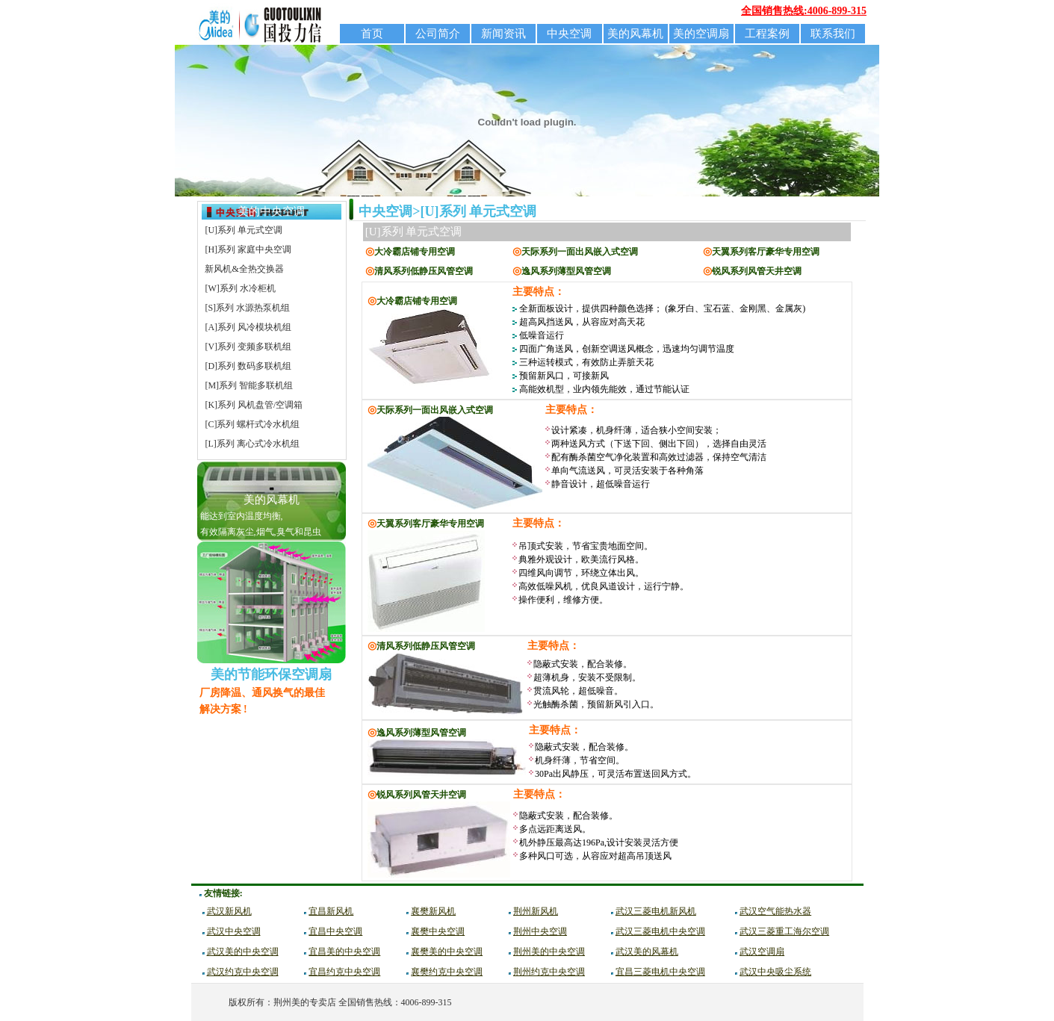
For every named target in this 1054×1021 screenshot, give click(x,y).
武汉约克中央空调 (243, 971)
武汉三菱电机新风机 (656, 911)
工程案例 (767, 34)
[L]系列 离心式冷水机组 (252, 443)
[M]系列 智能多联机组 (249, 385)
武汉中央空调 (234, 931)
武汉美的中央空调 (243, 951)
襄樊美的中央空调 (447, 951)
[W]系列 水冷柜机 (240, 288)
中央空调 (569, 34)
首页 (372, 34)
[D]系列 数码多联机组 (248, 366)
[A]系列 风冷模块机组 (248, 327)
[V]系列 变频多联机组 (248, 346)
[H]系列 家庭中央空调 (248, 249)
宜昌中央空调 (335, 931)
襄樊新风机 (433, 911)
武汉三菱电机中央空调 (660, 931)
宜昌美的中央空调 (344, 951)
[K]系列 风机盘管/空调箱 (254, 405)
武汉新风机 (229, 911)
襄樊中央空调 (438, 931)
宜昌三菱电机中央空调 (660, 971)
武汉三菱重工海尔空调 (784, 931)
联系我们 (832, 34)
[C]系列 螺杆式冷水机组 (252, 424)
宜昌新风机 (331, 911)
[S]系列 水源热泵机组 (247, 307)
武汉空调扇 (762, 951)
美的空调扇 (701, 34)
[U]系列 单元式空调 (243, 230)
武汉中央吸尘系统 (775, 971)
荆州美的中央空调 (549, 951)
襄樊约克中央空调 (447, 971)
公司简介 (437, 34)
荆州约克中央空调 (549, 971)
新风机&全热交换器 (244, 269)
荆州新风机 (535, 911)
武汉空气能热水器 (775, 911)
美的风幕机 (635, 34)
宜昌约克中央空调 (344, 971)
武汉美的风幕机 (647, 951)
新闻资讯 (503, 34)
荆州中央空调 (540, 931)
